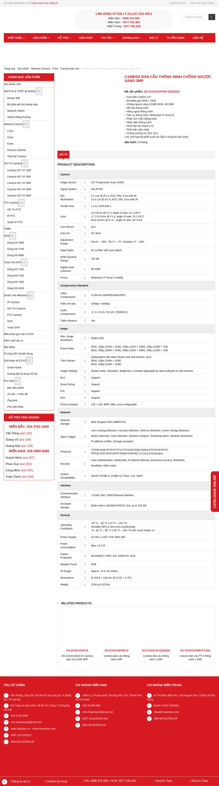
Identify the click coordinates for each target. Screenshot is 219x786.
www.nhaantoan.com (44, 728)
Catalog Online (177, 3)
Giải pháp (86, 37)
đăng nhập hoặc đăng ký (45, 3)
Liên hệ (198, 37)
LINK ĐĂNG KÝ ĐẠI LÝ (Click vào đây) (124, 13)
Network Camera (40, 68)
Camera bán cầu (69, 68)
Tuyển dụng (175, 37)
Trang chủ (9, 68)
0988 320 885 (131, 18)
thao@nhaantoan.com (166, 712)
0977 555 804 (131, 22)
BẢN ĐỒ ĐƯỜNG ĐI (22, 741)
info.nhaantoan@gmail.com (26, 722)
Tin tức (107, 37)
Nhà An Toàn (164, 780)
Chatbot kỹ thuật (56, 781)
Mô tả (63, 154)
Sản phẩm (41, 37)
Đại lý (153, 37)
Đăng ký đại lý (20, 781)
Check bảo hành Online (202, 3)
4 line (55, 68)
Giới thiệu (16, 37)
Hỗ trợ (64, 37)
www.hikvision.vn (20, 728)
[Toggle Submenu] (39, 91)
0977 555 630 (132, 26)
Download (132, 37)
